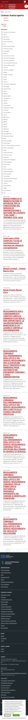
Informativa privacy (5, 692)
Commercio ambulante (9, 60)
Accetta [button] (16, 715)
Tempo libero (7, 176)
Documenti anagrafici (9, 70)
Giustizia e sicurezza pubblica (8, 614)
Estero (5, 77)
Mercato (6, 119)
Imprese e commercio (6, 616)
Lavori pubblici (7, 112)
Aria (4, 44)
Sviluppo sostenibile (8, 171)
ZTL (4, 193)
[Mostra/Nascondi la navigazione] (2, 6)
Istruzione (6, 110)
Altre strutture (4, 587)
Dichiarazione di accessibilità (8, 697)
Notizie (2, 636)
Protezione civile (7, 155)
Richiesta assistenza (6, 685)
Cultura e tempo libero (6, 609)
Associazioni (6, 51)
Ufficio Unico (4, 668)
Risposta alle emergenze (10, 160)
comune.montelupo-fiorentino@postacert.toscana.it (13, 673)
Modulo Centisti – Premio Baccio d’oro (14, 269)
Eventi (5, 79)
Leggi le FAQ (4, 678)
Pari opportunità (7, 134)
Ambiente (3, 597)
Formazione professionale (10, 84)
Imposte (6, 101)
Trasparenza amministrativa (10, 178)
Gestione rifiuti (7, 89)
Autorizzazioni (4, 604)
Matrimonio (6, 117)
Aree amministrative (6, 572)
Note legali (3, 695)
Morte (5, 124)
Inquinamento (7, 105)
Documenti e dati (5, 577)
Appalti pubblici (4, 602)
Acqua (5, 34)
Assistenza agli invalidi (9, 46)
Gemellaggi (6, 86)
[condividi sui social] (4, 18)
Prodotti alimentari (8, 152)
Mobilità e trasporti (5, 618)
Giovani (5, 91)
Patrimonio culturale (8, 136)
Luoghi (2, 649)
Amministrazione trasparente (8, 690)
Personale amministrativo (7, 582)
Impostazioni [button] (7, 715)
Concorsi (6, 67)
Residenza (6, 157)
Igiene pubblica (7, 96)
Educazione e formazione (7, 611)
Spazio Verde (7, 164)
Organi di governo (5, 570)
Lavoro (5, 115)
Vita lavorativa (4, 628)
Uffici (2, 575)
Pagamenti (6, 129)
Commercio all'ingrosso (9, 58)
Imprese (5, 103)
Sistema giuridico (8, 162)
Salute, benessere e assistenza (8, 621)
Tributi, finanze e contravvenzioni (9, 623)
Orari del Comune (5, 688)
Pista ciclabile (7, 143)
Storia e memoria (8, 169)
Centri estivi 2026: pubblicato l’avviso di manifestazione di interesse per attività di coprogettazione (13, 243)
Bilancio (5, 53)
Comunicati (3, 638)
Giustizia (6, 93)
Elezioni (5, 72)
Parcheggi (6, 131)
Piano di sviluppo (8, 141)
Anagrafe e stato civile (6, 599)
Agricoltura (6, 37)
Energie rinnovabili (8, 75)
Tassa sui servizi (7, 174)
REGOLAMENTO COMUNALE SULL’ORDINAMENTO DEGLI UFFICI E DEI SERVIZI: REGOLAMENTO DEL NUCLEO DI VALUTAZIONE (14, 526)
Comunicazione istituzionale (10, 63)
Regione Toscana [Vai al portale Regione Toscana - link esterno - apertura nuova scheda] (5, 1)
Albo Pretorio (7, 39)
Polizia (5, 150)
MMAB (5, 122)
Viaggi (5, 188)
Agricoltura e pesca (5, 595)
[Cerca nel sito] (26, 6)
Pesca (5, 138)
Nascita (5, 126)
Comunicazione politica (9, 65)
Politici (2, 580)
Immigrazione (7, 98)
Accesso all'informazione (10, 32)
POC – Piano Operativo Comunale (12, 145)
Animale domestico (8, 41)
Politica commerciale (9, 148)
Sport (5, 167)
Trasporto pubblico (8, 181)
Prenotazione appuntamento (8, 680)
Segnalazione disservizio (7, 683)
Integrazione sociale (8, 108)
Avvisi (2, 641)
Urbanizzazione (7, 185)
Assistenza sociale (8, 49)
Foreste (5, 82)
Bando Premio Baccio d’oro (12, 291)
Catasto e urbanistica (6, 607)
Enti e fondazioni (5, 584)
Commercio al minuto (9, 56)
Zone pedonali (7, 190)
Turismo (5, 183)
